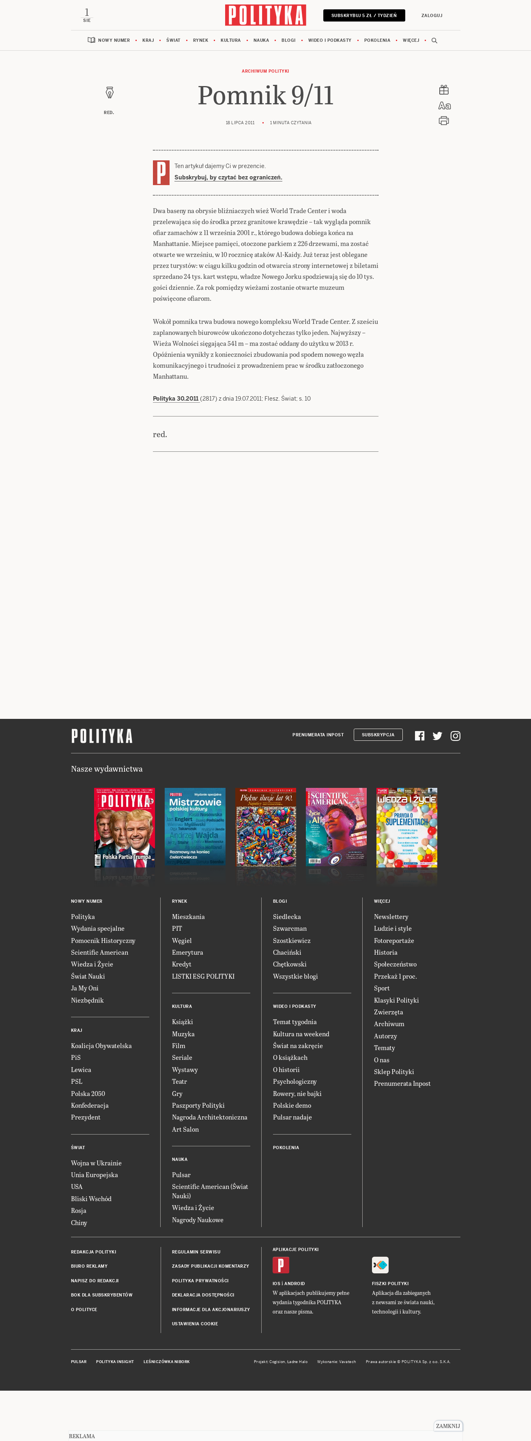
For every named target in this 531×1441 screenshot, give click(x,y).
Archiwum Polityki (265, 71)
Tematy (384, 1047)
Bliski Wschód (91, 1198)
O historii (286, 1069)
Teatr (179, 1081)
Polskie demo (292, 1105)
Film (178, 1045)
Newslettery (391, 916)
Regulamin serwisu (196, 1252)
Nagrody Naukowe (198, 1219)
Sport (382, 987)
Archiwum (389, 1023)
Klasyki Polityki (396, 1000)
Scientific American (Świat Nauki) (210, 1191)
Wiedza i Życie (92, 964)
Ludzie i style (393, 928)
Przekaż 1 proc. (395, 976)
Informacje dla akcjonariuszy (211, 1309)
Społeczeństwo (395, 964)
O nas (381, 1059)
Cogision (277, 1361)
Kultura (231, 40)
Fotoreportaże (394, 940)
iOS (277, 1283)
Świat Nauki (88, 976)
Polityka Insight (115, 1361)
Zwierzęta (388, 1011)
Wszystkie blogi (295, 976)
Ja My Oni (85, 987)
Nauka (261, 40)
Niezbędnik (87, 1000)
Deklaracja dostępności (203, 1295)
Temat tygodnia (295, 1021)
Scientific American (99, 952)
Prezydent (86, 1117)
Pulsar (181, 1174)
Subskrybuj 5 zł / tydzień (364, 15)
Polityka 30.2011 (176, 398)
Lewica (81, 1069)
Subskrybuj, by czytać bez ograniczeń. (228, 177)
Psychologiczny (295, 1081)
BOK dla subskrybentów (102, 1295)
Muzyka (183, 1033)
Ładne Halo (297, 1361)
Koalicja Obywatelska (101, 1045)
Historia (386, 952)
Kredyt (181, 964)
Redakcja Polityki (93, 1252)
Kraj (148, 40)
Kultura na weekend (301, 1033)
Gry (177, 1093)
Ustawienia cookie (195, 1324)
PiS (76, 1057)
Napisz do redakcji (95, 1281)
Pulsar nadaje (292, 1117)
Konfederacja (90, 1105)
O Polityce (84, 1309)
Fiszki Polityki (390, 1283)
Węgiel (182, 940)
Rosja (78, 1210)
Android (294, 1283)
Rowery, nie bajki (297, 1093)
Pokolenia (377, 40)
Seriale (182, 1057)
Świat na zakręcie (298, 1045)
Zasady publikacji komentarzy (210, 1266)
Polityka (83, 916)
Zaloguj (432, 15)
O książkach (290, 1057)
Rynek (201, 40)
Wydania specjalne (98, 928)
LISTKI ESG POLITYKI (203, 976)
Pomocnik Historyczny (103, 940)
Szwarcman (290, 928)
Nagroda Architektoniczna (209, 1117)
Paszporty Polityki (198, 1105)
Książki (182, 1021)
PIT (177, 928)
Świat (173, 40)
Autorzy (385, 1035)
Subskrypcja (378, 735)
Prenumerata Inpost (318, 735)
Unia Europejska (94, 1174)
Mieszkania (188, 916)
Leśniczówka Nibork (166, 1361)
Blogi (289, 40)
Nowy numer (114, 40)
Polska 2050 (88, 1093)
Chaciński (287, 952)
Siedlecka (287, 916)
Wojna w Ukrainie (96, 1162)
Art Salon (185, 1129)
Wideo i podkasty (330, 40)
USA (77, 1186)
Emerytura (187, 952)
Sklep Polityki (394, 1071)
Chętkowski (290, 964)
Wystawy (185, 1069)
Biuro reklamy (89, 1266)
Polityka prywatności (200, 1281)
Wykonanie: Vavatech (336, 1361)
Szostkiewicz (292, 940)
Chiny (79, 1222)
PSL (76, 1081)
